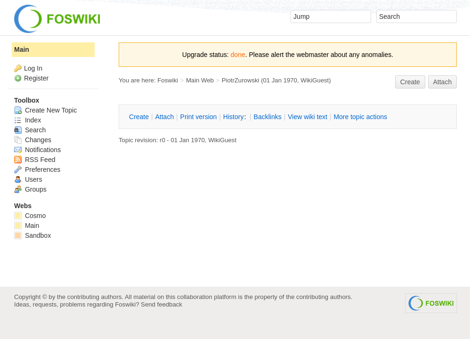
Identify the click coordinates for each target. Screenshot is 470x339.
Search (30, 130)
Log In (33, 68)
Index (27, 120)
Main (21, 49)
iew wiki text (307, 117)
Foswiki (167, 80)
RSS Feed (34, 159)
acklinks (268, 117)
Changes (32, 140)
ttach (164, 117)
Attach (442, 82)
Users (28, 179)
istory (233, 117)
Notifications (37, 149)
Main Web (200, 80)
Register (36, 78)
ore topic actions (360, 117)
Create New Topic (45, 110)
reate (410, 82)
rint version (198, 117)
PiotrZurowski (240, 80)
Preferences (37, 169)
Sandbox (32, 235)
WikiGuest (314, 80)
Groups (30, 189)
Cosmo (30, 215)
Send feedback (161, 304)
